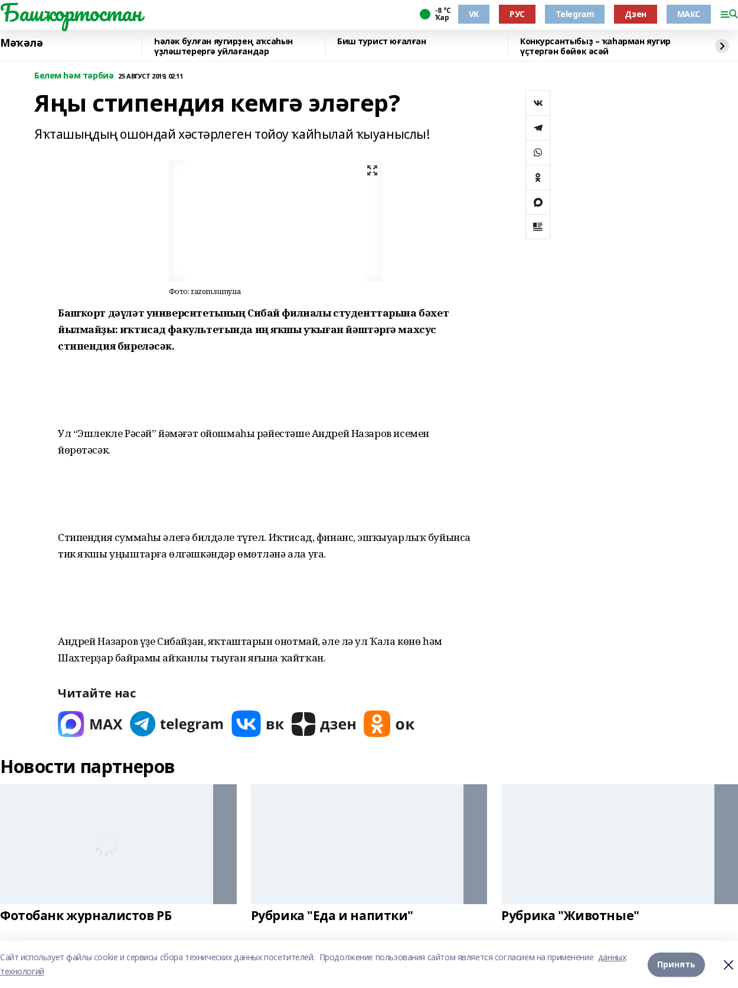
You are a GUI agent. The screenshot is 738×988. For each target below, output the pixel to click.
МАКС (688, 13)
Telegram (575, 13)
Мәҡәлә (21, 43)
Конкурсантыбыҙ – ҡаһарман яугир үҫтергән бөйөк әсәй (595, 46)
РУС (517, 13)
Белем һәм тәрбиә (73, 76)
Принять (676, 964)
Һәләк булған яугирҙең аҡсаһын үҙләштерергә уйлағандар (223, 46)
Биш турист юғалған (381, 42)
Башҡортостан (71, 12)
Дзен (635, 13)
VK (474, 13)
